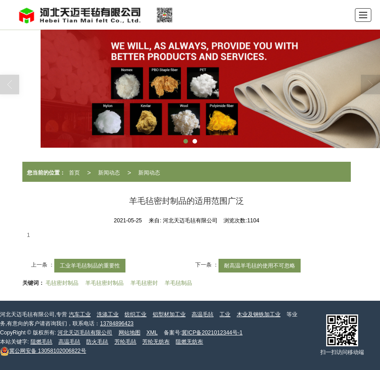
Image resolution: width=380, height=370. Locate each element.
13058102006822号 (43, 351)
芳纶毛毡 (125, 342)
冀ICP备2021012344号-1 (212, 332)
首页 (74, 173)
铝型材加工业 (169, 314)
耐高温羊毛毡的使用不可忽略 (259, 265)
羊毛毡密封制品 (104, 283)
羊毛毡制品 (178, 283)
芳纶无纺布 (156, 342)
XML (152, 332)
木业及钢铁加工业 (259, 314)
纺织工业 (135, 314)
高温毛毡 (202, 314)
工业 (224, 314)
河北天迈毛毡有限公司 (84, 332)
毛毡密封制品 (62, 283)
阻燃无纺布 (189, 342)
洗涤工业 (108, 314)
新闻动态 (109, 173)
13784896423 (116, 323)
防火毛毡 (97, 342)
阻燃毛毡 (41, 342)
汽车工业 (80, 314)
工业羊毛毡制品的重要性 (90, 265)
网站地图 (130, 332)
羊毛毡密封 (144, 283)
